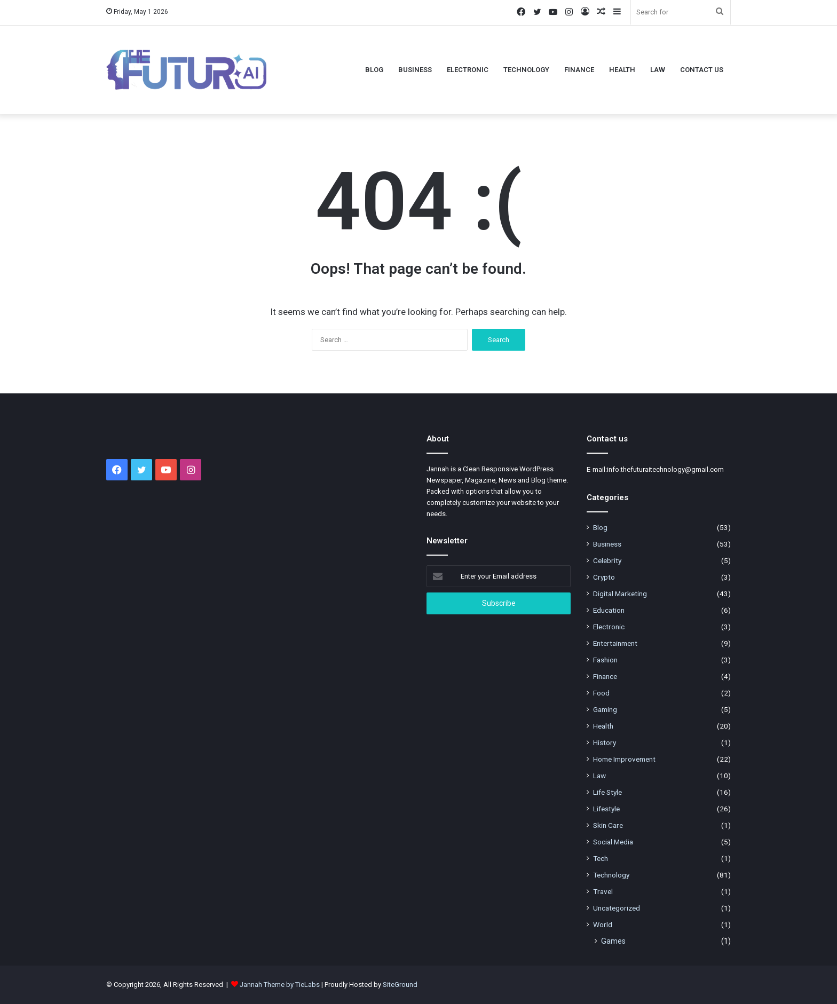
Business (415, 70)
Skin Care (608, 825)
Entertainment (615, 643)
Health (622, 70)
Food (601, 693)
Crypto (604, 577)
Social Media (613, 841)
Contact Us (701, 70)
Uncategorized (616, 908)
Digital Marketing (620, 593)
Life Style (607, 792)
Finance (579, 70)
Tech (600, 858)
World (602, 924)
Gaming (605, 709)
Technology (526, 70)
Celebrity (607, 560)
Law (657, 70)
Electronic (467, 70)
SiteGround (400, 985)
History (604, 742)
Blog (374, 70)
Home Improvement (624, 759)
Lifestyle (606, 808)
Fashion (605, 659)
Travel (603, 891)
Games (613, 941)
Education (609, 610)
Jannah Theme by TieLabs (280, 985)
